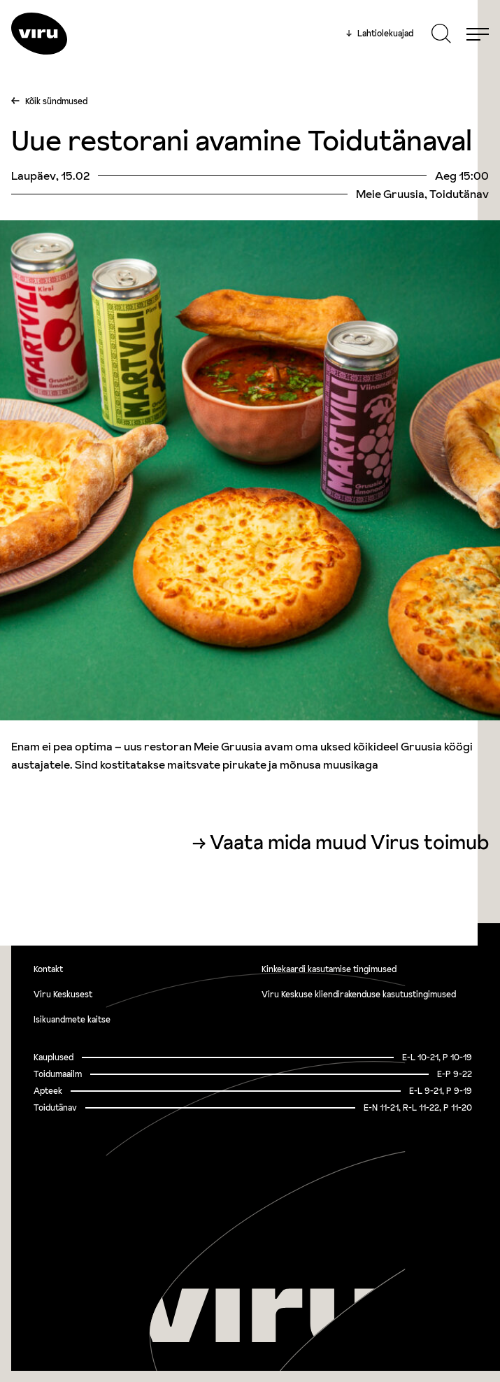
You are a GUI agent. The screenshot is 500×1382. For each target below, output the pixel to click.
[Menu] (477, 33)
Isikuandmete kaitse (72, 1019)
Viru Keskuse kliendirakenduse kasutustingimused (359, 994)
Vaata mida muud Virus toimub (349, 842)
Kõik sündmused (56, 101)
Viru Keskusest (63, 994)
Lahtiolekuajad (379, 33)
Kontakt (48, 969)
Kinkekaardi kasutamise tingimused (329, 969)
